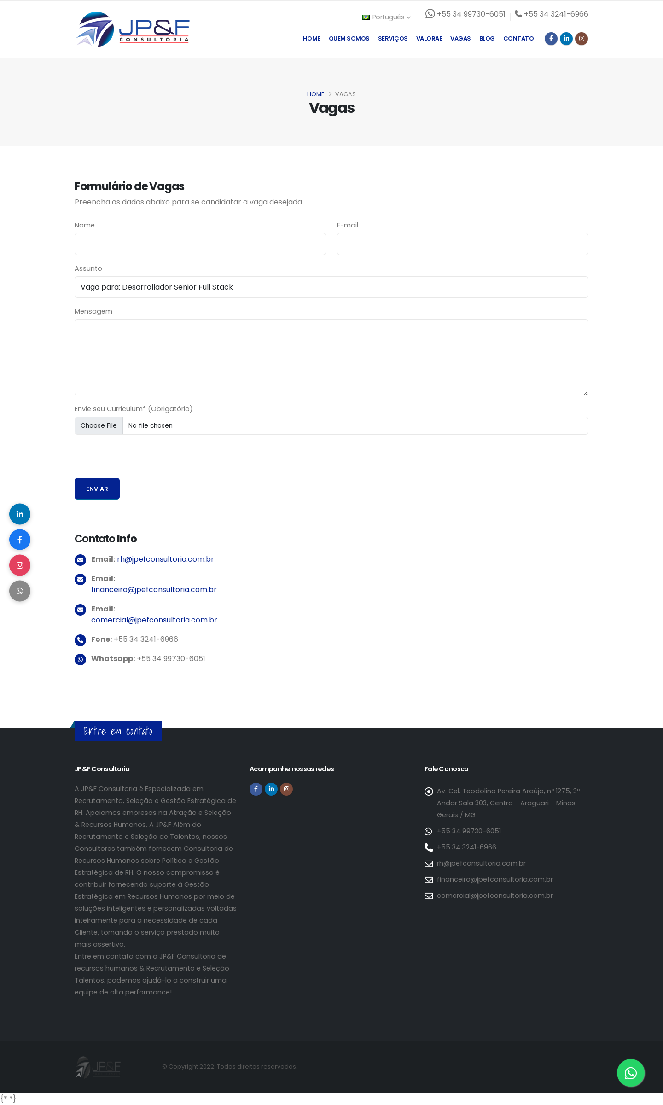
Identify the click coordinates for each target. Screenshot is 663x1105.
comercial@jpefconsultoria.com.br (154, 620)
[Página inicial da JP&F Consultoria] (132, 28)
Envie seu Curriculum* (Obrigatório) (134, 408)
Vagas (460, 38)
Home (311, 38)
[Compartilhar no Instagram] (20, 566)
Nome (85, 225)
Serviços (393, 38)
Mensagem (93, 311)
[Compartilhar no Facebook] (20, 538)
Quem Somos (349, 38)
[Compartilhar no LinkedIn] (20, 511)
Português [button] (386, 17)
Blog (487, 38)
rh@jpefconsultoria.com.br (165, 559)
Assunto (88, 268)
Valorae (429, 38)
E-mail (347, 225)
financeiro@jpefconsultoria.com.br (154, 589)
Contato (518, 38)
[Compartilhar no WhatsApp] (20, 593)
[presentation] (145, 460)
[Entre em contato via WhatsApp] (631, 1073)
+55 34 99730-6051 (469, 831)
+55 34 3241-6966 (466, 847)
